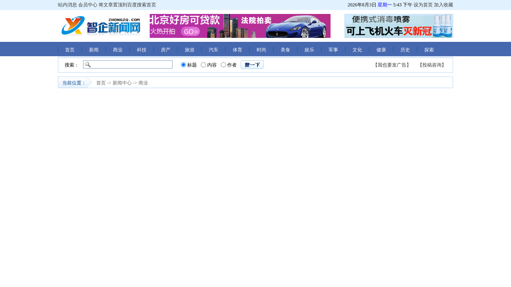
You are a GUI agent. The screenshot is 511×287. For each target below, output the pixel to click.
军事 (333, 50)
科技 (142, 50)
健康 (381, 50)
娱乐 (309, 50)
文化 (357, 50)
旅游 (189, 50)
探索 (429, 50)
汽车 (213, 50)
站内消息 (67, 5)
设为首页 (423, 5)
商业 (118, 50)
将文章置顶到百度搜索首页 (127, 5)
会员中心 (87, 5)
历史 (405, 50)
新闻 (94, 50)
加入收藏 (443, 5)
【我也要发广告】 (392, 65)
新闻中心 (122, 83)
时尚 (261, 50)
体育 (237, 50)
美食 (285, 50)
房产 (165, 50)
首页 (70, 50)
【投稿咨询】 (432, 65)
